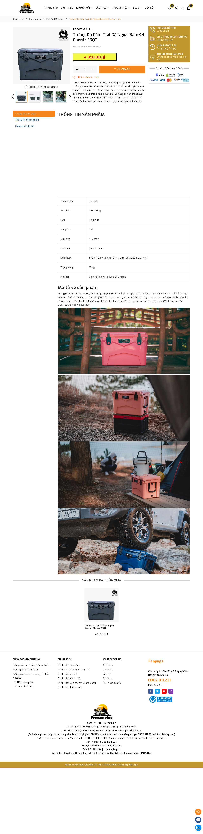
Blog (137, 7)
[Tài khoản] (176, 8)
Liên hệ (149, 7)
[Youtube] (164, 691)
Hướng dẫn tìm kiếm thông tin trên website (31, 676)
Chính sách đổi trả (67, 674)
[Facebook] (150, 691)
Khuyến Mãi (84, 7)
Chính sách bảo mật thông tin (73, 669)
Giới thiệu (67, 7)
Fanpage (156, 661)
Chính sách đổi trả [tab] (25, 126)
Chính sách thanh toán (70, 687)
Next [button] (69, 96)
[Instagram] (170, 691)
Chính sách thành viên (69, 678)
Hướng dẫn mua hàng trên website (31, 665)
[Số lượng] (85, 69)
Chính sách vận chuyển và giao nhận (77, 682)
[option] (41, 55)
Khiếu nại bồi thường (23, 686)
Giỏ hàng (107, 678)
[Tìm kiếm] (182, 8)
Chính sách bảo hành (69, 665)
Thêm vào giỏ (122, 69)
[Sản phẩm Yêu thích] (169, 8)
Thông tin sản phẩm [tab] (26, 113)
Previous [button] (12, 96)
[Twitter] (157, 691)
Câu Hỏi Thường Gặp (23, 682)
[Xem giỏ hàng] (188, 8)
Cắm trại (102, 7)
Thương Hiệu (121, 7)
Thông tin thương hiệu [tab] (27, 119)
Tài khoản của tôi (112, 682)
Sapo (135, 764)
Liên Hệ (107, 674)
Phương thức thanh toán (26, 669)
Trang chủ (51, 7)
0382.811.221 (159, 680)
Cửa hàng (108, 669)
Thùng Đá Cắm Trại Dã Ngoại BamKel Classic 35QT (99, 626)
